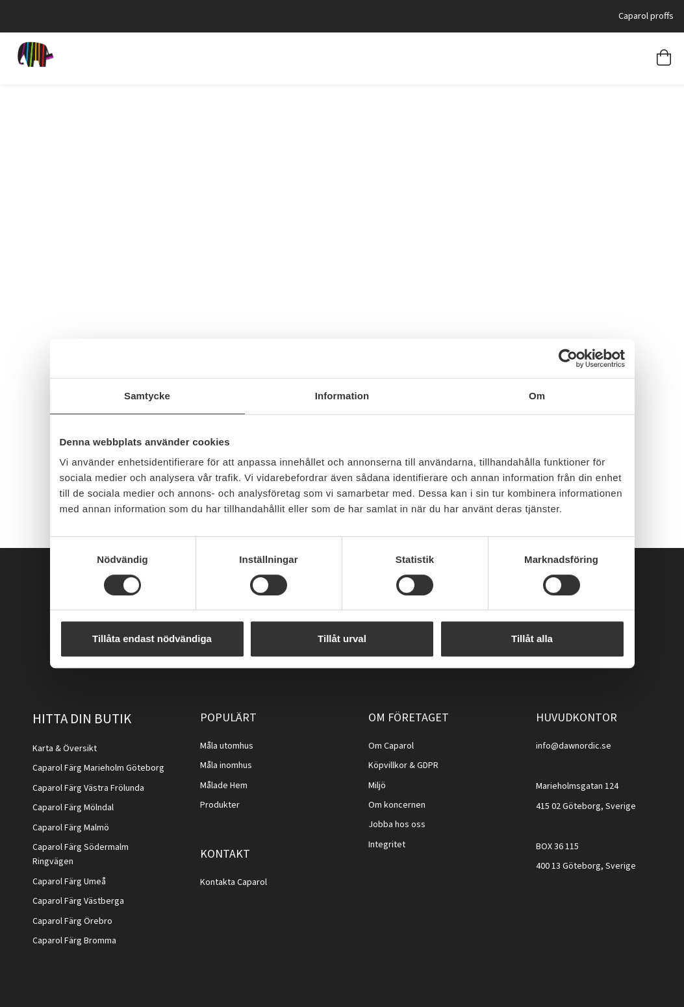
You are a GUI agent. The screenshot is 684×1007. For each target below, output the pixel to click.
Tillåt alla (532, 638)
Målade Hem (223, 785)
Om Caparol (391, 746)
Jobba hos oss (396, 824)
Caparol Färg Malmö (70, 827)
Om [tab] (537, 395)
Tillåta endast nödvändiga (152, 638)
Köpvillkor (387, 765)
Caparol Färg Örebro (72, 921)
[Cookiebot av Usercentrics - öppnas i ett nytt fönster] (568, 358)
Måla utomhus (226, 746)
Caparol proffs (646, 16)
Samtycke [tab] (147, 395)
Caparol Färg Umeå (69, 881)
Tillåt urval (342, 638)
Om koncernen (396, 805)
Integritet (386, 844)
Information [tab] (342, 395)
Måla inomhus (226, 765)
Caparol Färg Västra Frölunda (88, 788)
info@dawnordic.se (573, 746)
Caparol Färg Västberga (78, 901)
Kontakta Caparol (233, 882)
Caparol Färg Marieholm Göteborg (98, 768)
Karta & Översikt (64, 748)
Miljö (377, 785)
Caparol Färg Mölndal (73, 807)
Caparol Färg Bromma (74, 940)
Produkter (220, 805)
